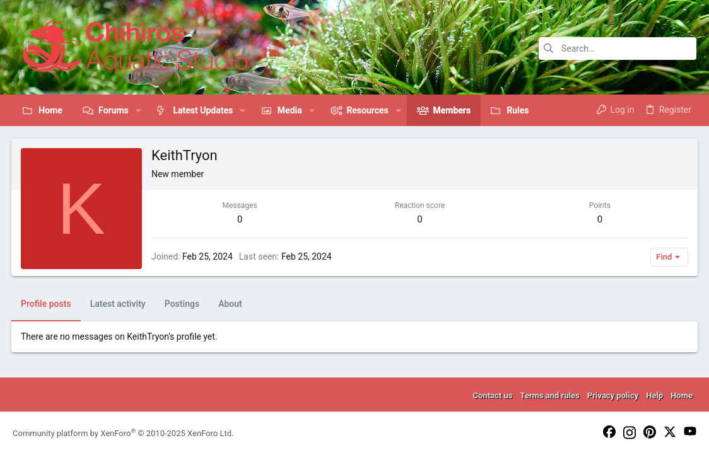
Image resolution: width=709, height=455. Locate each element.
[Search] (617, 48)
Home (682, 395)
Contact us (493, 395)
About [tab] (231, 304)
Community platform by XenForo (123, 433)
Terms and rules (549, 395)
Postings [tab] (183, 304)
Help (654, 395)
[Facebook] (609, 432)
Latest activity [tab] (119, 304)
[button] (138, 110)
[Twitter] (670, 432)
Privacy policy (612, 395)
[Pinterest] (649, 433)
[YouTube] (690, 432)
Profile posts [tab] (47, 304)
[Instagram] (629, 433)
